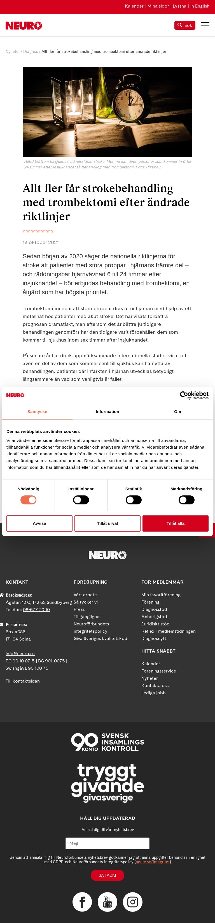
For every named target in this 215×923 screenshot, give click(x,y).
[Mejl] (107, 843)
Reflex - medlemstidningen (168, 631)
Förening (150, 602)
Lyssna (179, 6)
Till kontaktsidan (23, 681)
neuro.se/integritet (153, 862)
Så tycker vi (86, 602)
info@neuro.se (20, 653)
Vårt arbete (85, 594)
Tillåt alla (175, 523)
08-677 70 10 (36, 609)
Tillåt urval (107, 523)
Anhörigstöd (154, 616)
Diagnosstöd (154, 609)
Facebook (82, 902)
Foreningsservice (158, 671)
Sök (184, 25)
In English (199, 6)
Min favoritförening (161, 594)
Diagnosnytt (153, 638)
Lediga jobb (153, 692)
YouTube (107, 902)
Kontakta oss (155, 685)
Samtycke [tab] (37, 411)
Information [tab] (107, 411)
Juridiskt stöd (155, 624)
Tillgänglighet (87, 616)
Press (79, 609)
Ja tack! (107, 875)
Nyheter (13, 51)
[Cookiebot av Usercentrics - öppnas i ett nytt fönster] (184, 395)
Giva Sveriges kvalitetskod (100, 638)
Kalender (134, 6)
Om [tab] (177, 411)
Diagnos (30, 51)
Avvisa (39, 523)
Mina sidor (158, 6)
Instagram (132, 902)
